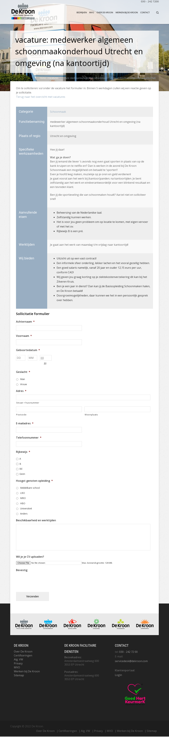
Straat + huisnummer (27, 403)
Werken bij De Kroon (127, 12)
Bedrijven (82, 12)
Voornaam (24, 336)
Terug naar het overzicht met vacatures (40, 97)
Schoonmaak (58, 112)
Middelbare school (30, 488)
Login (118, 675)
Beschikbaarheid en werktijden (36, 521)
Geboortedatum (28, 351)
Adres (21, 391)
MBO (23, 498)
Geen (22, 474)
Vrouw (23, 384)
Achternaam (25, 322)
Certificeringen (23, 656)
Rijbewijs (23, 452)
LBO (22, 493)
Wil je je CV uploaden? (30, 557)
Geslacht (23, 372)
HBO (22, 503)
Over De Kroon (105, 12)
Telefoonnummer (28, 438)
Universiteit (26, 509)
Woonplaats (91, 415)
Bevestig (21, 570)
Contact (145, 12)
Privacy (18, 664)
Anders (24, 514)
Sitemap (19, 676)
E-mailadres (25, 424)
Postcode (21, 415)
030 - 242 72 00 (128, 652)
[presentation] (41, 580)
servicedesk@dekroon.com (131, 661)
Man (22, 379)
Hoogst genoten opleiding (34, 481)
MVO (91, 12)
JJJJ (45, 363)
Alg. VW (18, 660)
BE (20, 469)
